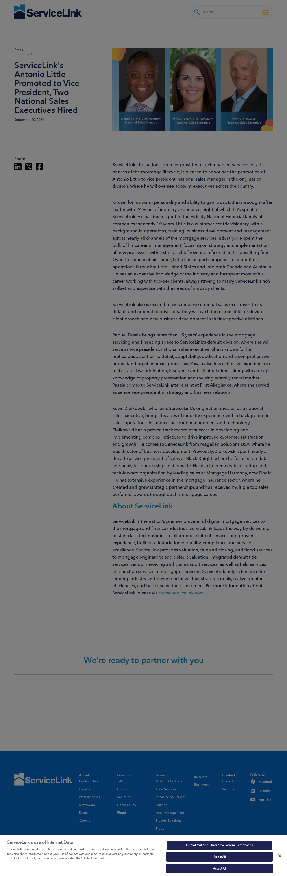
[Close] (280, 857)
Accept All (219, 869)
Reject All (219, 858)
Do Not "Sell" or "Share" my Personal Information (219, 846)
